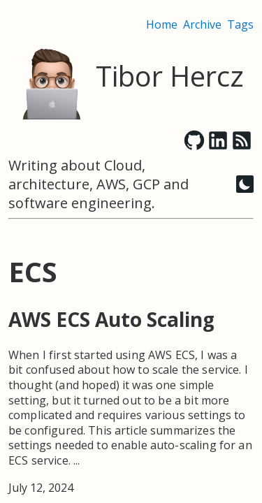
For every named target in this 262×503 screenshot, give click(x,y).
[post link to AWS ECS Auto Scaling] (131, 401)
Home (161, 24)
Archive (202, 24)
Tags (240, 24)
